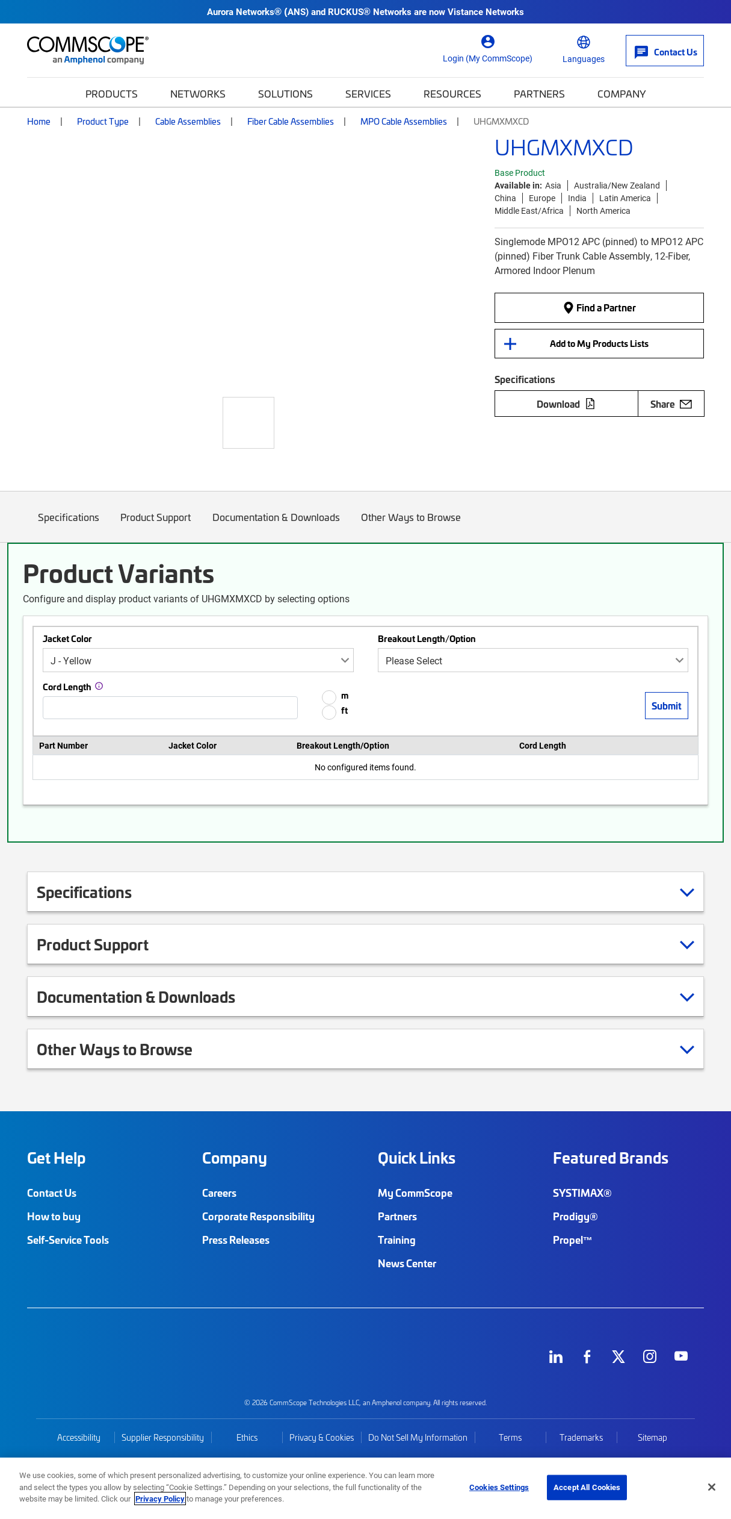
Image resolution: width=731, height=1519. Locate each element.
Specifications (68, 526)
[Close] (712, 1487)
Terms (510, 1437)
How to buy (54, 1216)
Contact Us (51, 1193)
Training (397, 1240)
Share (671, 403)
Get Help (56, 1157)
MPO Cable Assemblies (403, 121)
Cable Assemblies (188, 121)
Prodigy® (575, 1216)
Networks (198, 93)
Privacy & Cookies (321, 1437)
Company (621, 93)
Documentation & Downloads (276, 526)
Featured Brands (610, 1157)
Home (39, 121)
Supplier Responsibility (163, 1437)
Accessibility (78, 1437)
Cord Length (67, 686)
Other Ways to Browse (411, 526)
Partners (539, 93)
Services (368, 93)
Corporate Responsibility (258, 1216)
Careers (219, 1193)
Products (111, 93)
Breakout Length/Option (427, 638)
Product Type (103, 121)
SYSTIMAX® (582, 1193)
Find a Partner (599, 307)
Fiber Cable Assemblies (290, 121)
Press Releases (236, 1240)
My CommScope (415, 1193)
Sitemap (652, 1437)
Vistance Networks (486, 11)
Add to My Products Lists (599, 343)
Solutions (285, 93)
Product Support (156, 526)
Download (566, 403)
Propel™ (573, 1240)
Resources (452, 93)
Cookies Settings (499, 1487)
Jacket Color (67, 638)
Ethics (247, 1437)
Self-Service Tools (68, 1240)
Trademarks (581, 1437)
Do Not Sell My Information (417, 1437)
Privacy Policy (160, 1498)
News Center (407, 1263)
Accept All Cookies (587, 1487)
